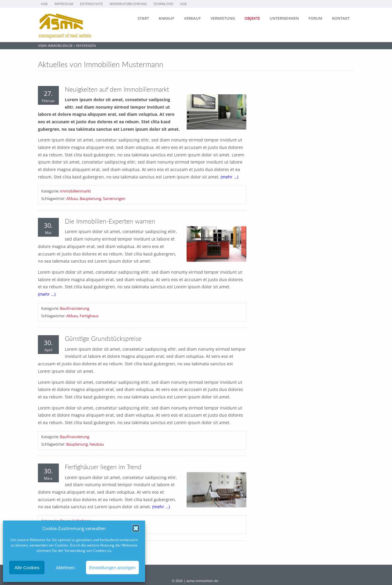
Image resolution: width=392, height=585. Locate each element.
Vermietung (222, 18)
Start (143, 18)
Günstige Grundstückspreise (103, 338)
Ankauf (166, 18)
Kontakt (341, 18)
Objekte (252, 18)
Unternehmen (284, 18)
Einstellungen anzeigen (112, 567)
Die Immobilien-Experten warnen (110, 221)
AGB (44, 3)
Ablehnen (65, 567)
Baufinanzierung (74, 308)
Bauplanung (90, 198)
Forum (315, 18)
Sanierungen (114, 198)
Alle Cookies (27, 567)
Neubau (97, 444)
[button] (136, 528)
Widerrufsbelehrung (128, 3)
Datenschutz (91, 3)
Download (163, 3)
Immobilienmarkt (75, 191)
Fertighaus (89, 315)
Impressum (63, 3)
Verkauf (192, 18)
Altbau (72, 198)
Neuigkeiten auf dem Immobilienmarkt (117, 89)
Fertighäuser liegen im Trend (103, 466)
